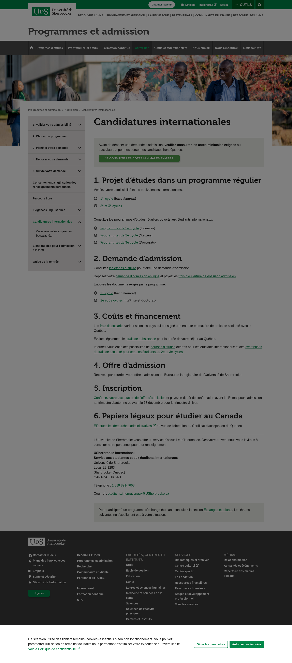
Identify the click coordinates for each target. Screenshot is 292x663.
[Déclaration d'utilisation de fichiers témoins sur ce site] (146, 644)
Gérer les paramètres (211, 644)
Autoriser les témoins (246, 644)
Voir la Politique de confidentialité (52, 649)
